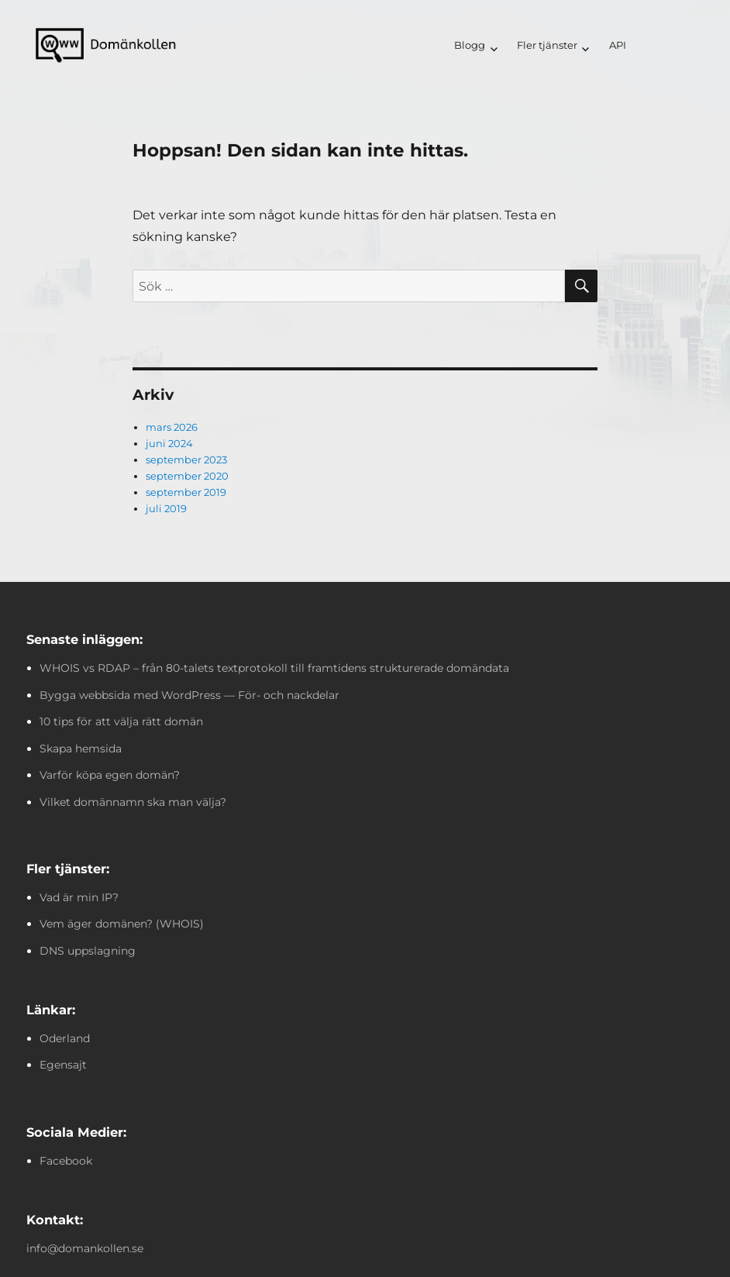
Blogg (469, 45)
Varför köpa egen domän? (110, 775)
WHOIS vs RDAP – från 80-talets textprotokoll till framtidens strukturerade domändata (274, 668)
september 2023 (186, 459)
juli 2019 (166, 508)
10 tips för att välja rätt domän (121, 721)
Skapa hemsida (81, 749)
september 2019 (186, 492)
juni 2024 (169, 443)
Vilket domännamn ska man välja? (133, 802)
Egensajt (63, 1065)
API (617, 45)
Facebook (66, 1161)
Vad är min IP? (79, 897)
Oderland (65, 1038)
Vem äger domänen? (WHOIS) (122, 924)
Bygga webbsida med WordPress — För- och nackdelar (189, 695)
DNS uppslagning (88, 951)
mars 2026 (172, 427)
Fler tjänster (547, 45)
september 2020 (187, 476)
